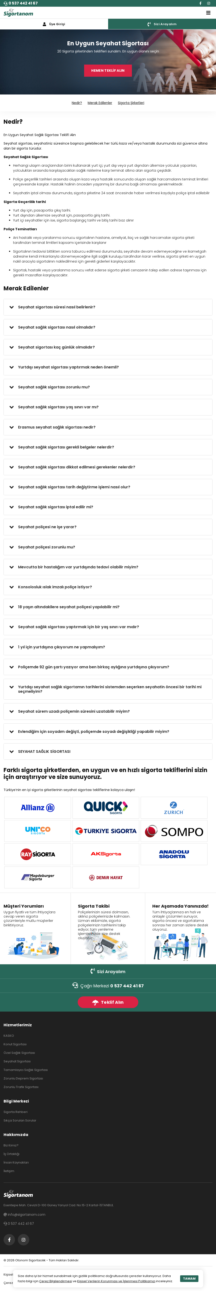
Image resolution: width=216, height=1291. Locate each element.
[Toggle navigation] (208, 12)
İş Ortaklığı (11, 1154)
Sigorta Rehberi (16, 1112)
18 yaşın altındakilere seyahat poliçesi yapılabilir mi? (69, 607)
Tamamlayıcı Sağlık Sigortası (26, 1070)
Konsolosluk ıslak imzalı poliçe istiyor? (55, 587)
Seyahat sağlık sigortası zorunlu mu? (54, 387)
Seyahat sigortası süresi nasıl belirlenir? (56, 307)
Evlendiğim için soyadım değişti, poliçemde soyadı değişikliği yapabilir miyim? (93, 731)
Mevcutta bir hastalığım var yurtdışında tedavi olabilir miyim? (78, 567)
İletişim (9, 1171)
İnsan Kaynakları (16, 1162)
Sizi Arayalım (108, 971)
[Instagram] (208, 3)
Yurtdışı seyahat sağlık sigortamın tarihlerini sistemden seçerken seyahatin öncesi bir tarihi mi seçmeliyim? (110, 689)
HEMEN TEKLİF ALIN (108, 70)
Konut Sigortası (15, 1044)
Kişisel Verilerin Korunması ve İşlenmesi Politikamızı (116, 1281)
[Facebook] (200, 3)
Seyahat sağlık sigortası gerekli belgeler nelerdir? (66, 447)
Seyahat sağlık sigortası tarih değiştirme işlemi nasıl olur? (74, 487)
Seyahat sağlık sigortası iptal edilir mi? (55, 507)
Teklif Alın (108, 1002)
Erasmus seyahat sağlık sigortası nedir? (57, 427)
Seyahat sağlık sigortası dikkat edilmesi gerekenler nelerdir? (76, 467)
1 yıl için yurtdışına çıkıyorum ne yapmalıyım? (61, 647)
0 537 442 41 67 (21, 3)
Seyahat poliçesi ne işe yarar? (47, 527)
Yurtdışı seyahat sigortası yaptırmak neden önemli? (68, 367)
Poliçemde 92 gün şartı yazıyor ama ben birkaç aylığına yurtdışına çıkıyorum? (93, 667)
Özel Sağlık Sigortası (19, 1053)
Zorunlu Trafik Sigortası (21, 1087)
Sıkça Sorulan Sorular (20, 1120)
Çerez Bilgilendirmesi (55, 1281)
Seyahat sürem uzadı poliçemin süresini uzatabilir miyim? (74, 711)
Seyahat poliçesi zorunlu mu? (46, 547)
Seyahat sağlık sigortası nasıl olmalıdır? (56, 327)
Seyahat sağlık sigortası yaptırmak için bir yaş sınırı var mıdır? (78, 627)
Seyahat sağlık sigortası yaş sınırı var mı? (58, 407)
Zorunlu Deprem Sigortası (23, 1078)
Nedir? (77, 102)
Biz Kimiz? (11, 1145)
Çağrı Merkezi (108, 985)
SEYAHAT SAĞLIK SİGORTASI (44, 751)
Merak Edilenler (100, 102)
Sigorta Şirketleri (131, 102)
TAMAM (189, 1278)
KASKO (9, 1035)
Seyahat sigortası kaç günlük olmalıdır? (56, 347)
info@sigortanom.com (24, 1214)
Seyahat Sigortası (17, 1061)
